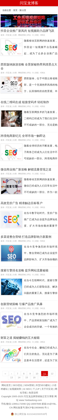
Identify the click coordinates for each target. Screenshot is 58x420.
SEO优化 (17, 385)
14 (19, 377)
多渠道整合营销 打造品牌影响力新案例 (26, 236)
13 (11, 377)
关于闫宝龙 (47, 389)
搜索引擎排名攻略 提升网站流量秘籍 (24, 270)
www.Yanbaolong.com (30, 400)
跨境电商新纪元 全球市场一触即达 (23, 135)
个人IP (36, 389)
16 (34, 377)
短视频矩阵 (15, 389)
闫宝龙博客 (29, 3)
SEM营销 (29, 385)
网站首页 (6, 385)
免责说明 (33, 392)
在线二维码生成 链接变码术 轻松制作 (25, 102)
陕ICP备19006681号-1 (37, 407)
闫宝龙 (8, 35)
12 (52, 373)
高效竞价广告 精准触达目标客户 (22, 203)
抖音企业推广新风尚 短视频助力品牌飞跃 (27, 30)
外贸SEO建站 (43, 385)
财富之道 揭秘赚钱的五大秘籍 (20, 337)
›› (47, 377)
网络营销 (22, 35)
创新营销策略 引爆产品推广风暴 (22, 304)
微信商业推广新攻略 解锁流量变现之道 (26, 169)
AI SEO (27, 389)
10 (37, 373)
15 (26, 377)
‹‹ (5, 373)
